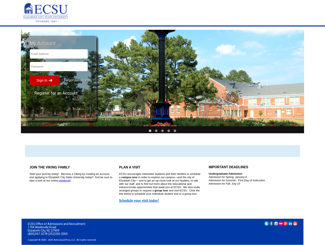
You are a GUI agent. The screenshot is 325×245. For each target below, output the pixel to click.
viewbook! (64, 180)
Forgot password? (77, 80)
